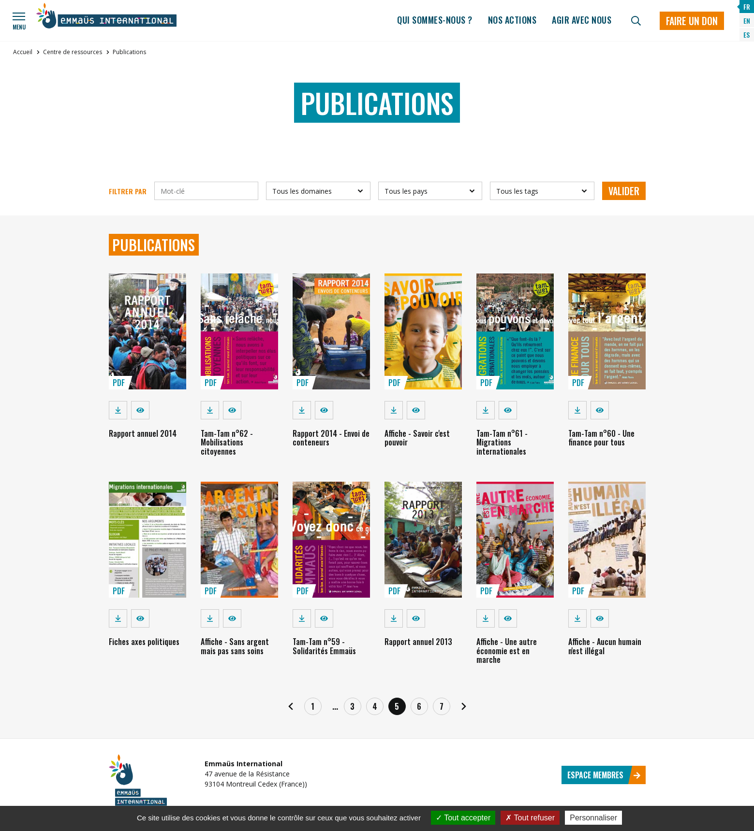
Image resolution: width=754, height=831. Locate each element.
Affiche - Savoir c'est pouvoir (417, 438)
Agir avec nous (581, 20)
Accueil (22, 52)
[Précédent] (290, 706)
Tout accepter (463, 818)
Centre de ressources (72, 52)
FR (746, 6)
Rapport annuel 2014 (143, 433)
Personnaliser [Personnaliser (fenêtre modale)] (593, 818)
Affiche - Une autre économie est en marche (506, 650)
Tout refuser (530, 818)
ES (746, 34)
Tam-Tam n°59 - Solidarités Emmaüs (324, 646)
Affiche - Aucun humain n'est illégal (604, 646)
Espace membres (604, 775)
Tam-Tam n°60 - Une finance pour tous (601, 438)
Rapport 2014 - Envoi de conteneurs (331, 438)
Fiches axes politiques (144, 641)
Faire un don (692, 21)
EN (746, 20)
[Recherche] (636, 21)
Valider (623, 191)
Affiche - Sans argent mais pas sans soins (235, 646)
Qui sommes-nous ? (435, 20)
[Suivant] (464, 706)
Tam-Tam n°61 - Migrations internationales (502, 442)
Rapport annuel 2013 (418, 641)
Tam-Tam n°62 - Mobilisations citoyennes (227, 442)
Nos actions (512, 20)
